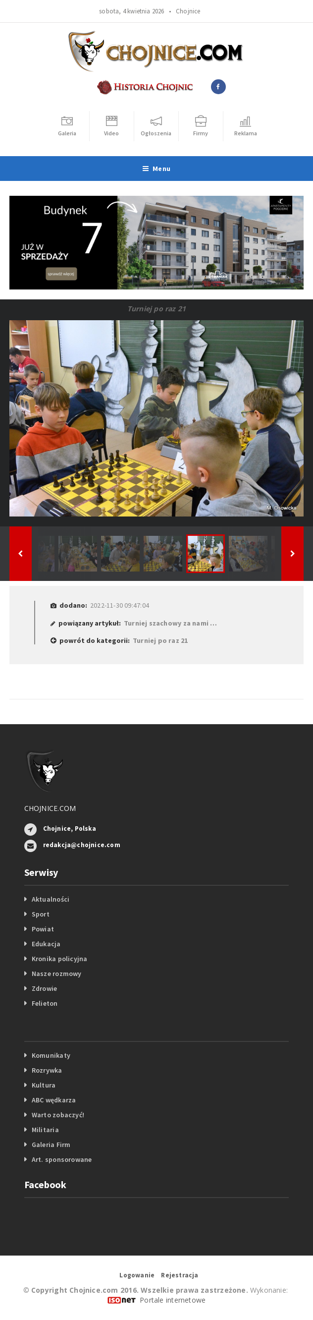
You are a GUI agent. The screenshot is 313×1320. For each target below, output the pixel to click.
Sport (41, 914)
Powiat (43, 928)
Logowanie (137, 1275)
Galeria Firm (51, 1144)
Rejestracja (179, 1275)
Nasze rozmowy (57, 973)
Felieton (45, 1003)
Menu (156, 168)
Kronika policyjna (60, 958)
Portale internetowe (173, 1300)
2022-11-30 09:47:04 (119, 605)
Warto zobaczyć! (58, 1114)
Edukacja (46, 943)
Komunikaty (51, 1055)
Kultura (43, 1085)
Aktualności (50, 899)
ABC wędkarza (54, 1099)
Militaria (45, 1129)
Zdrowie (44, 988)
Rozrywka (47, 1070)
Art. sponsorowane (62, 1159)
